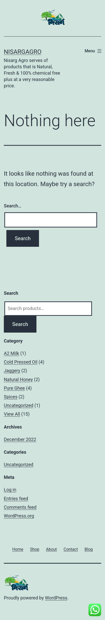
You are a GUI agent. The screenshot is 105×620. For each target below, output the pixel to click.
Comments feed (20, 507)
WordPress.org (19, 515)
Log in (10, 489)
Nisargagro (23, 51)
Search (20, 324)
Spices (10, 396)
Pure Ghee (14, 388)
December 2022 (20, 439)
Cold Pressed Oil (20, 362)
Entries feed (16, 498)
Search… (12, 205)
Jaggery (12, 370)
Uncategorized (18, 405)
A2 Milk (11, 353)
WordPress (56, 597)
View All (12, 414)
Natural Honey (18, 379)
